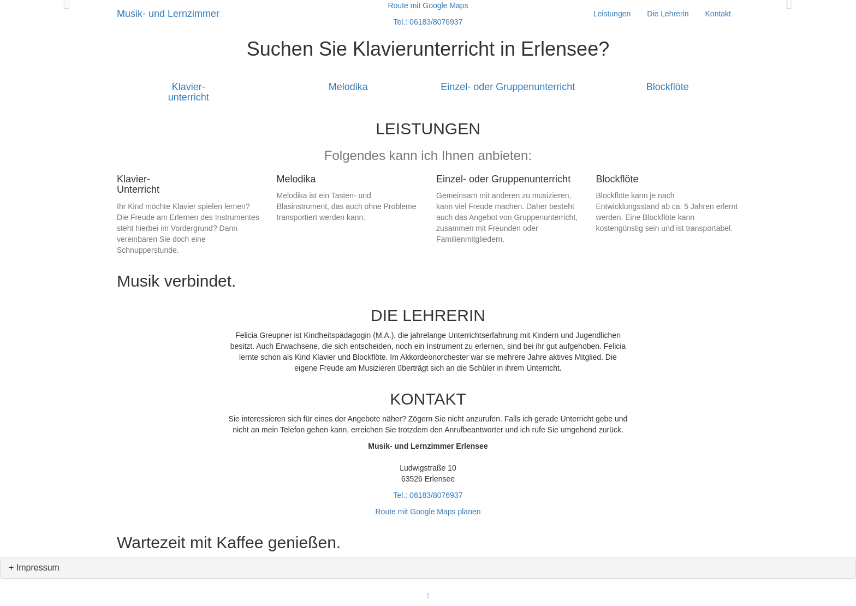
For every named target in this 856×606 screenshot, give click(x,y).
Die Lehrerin (667, 13)
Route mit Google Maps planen (428, 511)
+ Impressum (34, 567)
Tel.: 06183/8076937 (428, 495)
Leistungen (612, 13)
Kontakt (718, 13)
